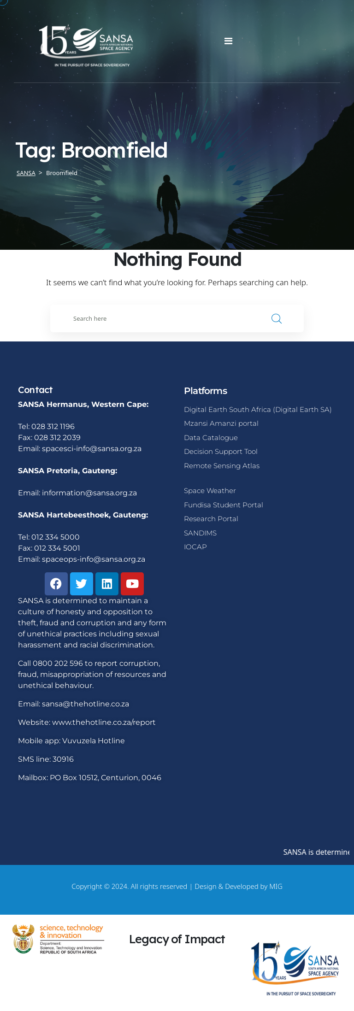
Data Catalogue (211, 437)
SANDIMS (200, 533)
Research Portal (211, 518)
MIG (276, 886)
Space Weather (210, 490)
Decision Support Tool (221, 451)
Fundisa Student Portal (223, 504)
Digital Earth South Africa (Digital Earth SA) (258, 409)
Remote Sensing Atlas (222, 465)
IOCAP (195, 546)
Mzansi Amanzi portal (221, 423)
